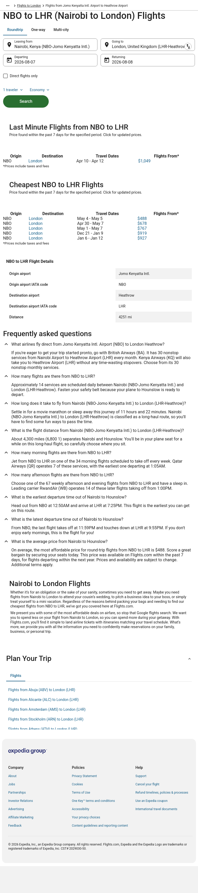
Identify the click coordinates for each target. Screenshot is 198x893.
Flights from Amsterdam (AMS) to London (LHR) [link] (47, 736)
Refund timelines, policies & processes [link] (161, 819)
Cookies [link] (77, 811)
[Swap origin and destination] (100, 47)
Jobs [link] (11, 811)
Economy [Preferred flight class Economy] (40, 92)
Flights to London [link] (78, 6)
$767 (142, 255)
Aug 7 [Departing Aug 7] (19, 64)
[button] (99, 685)
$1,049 (144, 187)
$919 (142, 260)
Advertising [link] (16, 836)
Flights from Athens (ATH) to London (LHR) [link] (42, 756)
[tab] (15, 32)
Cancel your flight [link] (147, 811)
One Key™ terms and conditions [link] (93, 827)
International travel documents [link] (156, 836)
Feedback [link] (15, 852)
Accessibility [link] (80, 836)
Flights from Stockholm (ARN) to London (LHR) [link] (46, 746)
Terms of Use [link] (81, 819)
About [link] (12, 803)
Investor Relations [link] (20, 827)
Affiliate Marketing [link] (20, 844)
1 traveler (13, 92)
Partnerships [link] (17, 819)
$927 (142, 265)
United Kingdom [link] (35, 6)
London (35, 187)
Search (26, 103)
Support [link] (140, 803)
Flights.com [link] (11, 6)
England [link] (56, 6)
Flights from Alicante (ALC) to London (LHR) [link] (43, 726)
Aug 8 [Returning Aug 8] (117, 64)
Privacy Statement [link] (84, 803)
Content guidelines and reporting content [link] (100, 852)
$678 (142, 250)
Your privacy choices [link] (86, 844)
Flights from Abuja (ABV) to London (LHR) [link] (41, 717)
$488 (142, 245)
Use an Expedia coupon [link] (151, 827)
